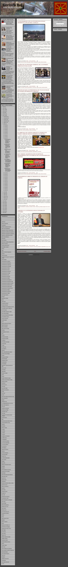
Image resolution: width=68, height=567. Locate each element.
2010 (4, 209)
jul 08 (6, 180)
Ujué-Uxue (3, 546)
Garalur (3, 376)
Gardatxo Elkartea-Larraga (6, 378)
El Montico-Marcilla (5, 336)
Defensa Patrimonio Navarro (6, 323)
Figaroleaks (4, 371)
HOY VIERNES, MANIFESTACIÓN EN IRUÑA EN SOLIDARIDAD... (7, 160)
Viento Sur (3, 555)
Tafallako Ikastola (4, 538)
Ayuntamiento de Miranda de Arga (7, 281)
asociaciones (28, 206)
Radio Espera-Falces (5, 518)
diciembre (5, 116)
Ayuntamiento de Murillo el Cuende (7, 283)
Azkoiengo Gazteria (5, 294)
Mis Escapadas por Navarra (6, 469)
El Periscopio (4, 343)
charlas (34, 206)
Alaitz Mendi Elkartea (5, 236)
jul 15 (6, 136)
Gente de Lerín (4, 384)
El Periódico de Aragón (5, 341)
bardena (31, 206)
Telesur (3, 543)
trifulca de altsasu (43, 173)
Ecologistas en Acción (5, 331)
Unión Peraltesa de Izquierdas (7, 548)
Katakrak (3, 424)
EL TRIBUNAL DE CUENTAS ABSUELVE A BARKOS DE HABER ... (7, 156)
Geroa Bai (3, 386)
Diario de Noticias (5, 326)
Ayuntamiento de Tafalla (6, 293)
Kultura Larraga (4, 427)
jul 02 (6, 188)
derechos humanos (24, 173)
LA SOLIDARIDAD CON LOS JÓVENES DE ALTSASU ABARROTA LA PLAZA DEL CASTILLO (31, 22)
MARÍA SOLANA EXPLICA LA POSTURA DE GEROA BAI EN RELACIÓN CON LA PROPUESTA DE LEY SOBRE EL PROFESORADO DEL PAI (8, 38)
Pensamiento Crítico (5, 498)
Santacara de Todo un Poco (6, 528)
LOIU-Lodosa (4, 459)
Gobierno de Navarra (5, 389)
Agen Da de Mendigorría (6, 228)
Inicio (35, 251)
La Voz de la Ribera (5, 444)
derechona (26, 87)
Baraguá (3, 296)
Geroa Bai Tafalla (4, 388)
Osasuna (3, 488)
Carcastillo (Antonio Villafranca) (7, 308)
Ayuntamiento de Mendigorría (6, 279)
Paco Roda (3, 489)
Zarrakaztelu (4, 560)
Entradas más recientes (22, 251)
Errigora (3, 355)
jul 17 (6, 133)
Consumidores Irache (5, 316)
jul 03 (6, 187)
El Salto (3, 345)
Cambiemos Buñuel (5, 303)
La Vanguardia (4, 439)
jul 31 (6, 125)
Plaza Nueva (4, 508)
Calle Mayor (4, 301)
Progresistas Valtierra (5, 513)
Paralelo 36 (3, 493)
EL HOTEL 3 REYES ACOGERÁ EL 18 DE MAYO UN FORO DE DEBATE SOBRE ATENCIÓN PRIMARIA (10, 23)
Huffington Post (4, 401)
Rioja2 (3, 523)
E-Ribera (3, 330)
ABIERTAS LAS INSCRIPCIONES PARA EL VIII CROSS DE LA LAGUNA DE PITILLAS (10, 44)
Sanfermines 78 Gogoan (6, 526)
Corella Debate (4, 320)
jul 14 (6, 138)
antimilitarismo (23, 206)
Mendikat (3, 466)
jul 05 (6, 184)
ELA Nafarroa (4, 348)
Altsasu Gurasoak (5, 243)
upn (47, 246)
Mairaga (3, 461)
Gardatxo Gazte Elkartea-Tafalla (7, 379)
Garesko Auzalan (4, 381)
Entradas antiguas (47, 251)
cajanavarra (32, 246)
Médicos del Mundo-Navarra (6, 464)
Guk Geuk (3, 393)
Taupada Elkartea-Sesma (6, 541)
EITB (2, 333)
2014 (4, 203)
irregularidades (34, 151)
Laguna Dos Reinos (5, 449)
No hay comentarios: (32, 86)
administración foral (24, 246)
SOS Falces (4, 533)
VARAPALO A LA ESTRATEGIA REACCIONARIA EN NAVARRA (7, 169)
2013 (4, 205)
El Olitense (3, 340)
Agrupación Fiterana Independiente (7, 230)
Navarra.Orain (4, 479)
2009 (4, 211)
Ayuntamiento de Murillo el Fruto (7, 284)
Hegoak (3, 399)
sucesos (40, 87)
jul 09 (6, 178)
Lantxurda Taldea (4, 454)
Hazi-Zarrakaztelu (5, 398)
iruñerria (32, 173)
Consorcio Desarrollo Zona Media (7, 315)
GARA (3, 374)
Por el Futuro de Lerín (5, 511)
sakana (39, 173)
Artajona (3, 253)
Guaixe (3, 391)
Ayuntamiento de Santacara (6, 291)
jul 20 (6, 129)
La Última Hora (4, 437)
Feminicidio (3, 369)
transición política (44, 87)
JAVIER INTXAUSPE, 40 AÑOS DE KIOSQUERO (9, 87)
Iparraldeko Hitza (4, 411)
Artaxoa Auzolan (4, 255)
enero (5, 199)
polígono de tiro (45, 206)
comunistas (22, 87)
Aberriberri (3, 221)
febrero (5, 197)
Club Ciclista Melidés (5, 313)
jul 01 (6, 190)
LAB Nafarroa (4, 447)
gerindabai (30, 87)
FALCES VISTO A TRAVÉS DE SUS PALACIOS (9, 28)
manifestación (36, 173)
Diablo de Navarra (5, 325)
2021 (4, 109)
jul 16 (6, 135)
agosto (5, 122)
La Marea (3, 432)
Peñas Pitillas (4, 503)
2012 (4, 206)
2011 (4, 208)
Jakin (2, 419)
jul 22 (6, 126)
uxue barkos (39, 151)
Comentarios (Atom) (36, 254)
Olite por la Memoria (5, 486)
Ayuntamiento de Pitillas (6, 289)
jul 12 (6, 174)
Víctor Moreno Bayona (5, 553)
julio (4, 123)
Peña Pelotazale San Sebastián (7, 499)
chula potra (37, 206)
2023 (4, 106)
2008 (4, 212)
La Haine (3, 429)
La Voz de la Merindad (5, 442)
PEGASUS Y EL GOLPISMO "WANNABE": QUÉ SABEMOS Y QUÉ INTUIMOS (9, 68)
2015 (4, 202)
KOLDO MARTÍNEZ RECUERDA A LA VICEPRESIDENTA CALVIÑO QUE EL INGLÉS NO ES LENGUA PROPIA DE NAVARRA (7, 77)
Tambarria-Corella (5, 540)
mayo (5, 193)
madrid (37, 87)
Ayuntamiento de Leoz (5, 274)
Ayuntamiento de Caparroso (6, 264)
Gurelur (3, 394)
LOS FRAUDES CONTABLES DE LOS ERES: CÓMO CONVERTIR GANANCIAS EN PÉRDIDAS (7, 50)
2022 (4, 108)
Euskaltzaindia (4, 362)
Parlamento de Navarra (5, 496)
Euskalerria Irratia (5, 360)
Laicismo (3, 451)
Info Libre (3, 406)
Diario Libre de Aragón (5, 328)
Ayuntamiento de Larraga (6, 273)
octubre (5, 119)
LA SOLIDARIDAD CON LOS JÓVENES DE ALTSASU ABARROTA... (7, 141)
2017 (4, 115)
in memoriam (34, 87)
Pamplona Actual (4, 491)
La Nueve (3, 434)
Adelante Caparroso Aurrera (6, 226)
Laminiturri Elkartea (5, 452)
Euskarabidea (4, 363)
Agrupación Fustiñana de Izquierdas (8, 231)
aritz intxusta (23, 151)
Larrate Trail (4, 456)
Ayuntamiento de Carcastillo (6, 266)
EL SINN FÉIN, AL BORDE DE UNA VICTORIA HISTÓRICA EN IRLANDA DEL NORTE (10, 96)
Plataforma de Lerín (5, 506)
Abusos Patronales (5, 223)
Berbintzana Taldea (5, 298)
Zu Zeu (3, 563)
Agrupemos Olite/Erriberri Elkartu (7, 235)
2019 (4, 112)
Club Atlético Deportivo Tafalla (7, 311)
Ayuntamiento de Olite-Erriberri (7, 286)
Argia (2, 250)
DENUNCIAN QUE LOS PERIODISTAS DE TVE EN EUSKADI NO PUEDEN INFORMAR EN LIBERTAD (33, 90)
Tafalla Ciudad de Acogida (6, 536)
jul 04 (6, 185)
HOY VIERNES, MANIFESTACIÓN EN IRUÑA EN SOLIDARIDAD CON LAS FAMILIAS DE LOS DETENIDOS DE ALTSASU (34, 155)
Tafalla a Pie (4, 535)
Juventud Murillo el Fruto (6, 422)
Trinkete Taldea (4, 545)
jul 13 (6, 172)
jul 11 (6, 175)
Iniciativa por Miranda (5, 408)
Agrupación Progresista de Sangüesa (8, 233)
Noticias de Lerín (4, 484)
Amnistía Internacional (5, 245)
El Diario (3, 335)
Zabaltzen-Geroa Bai (5, 558)
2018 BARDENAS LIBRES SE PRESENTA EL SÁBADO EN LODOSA (7, 165)
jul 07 (6, 181)
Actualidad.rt (4, 225)
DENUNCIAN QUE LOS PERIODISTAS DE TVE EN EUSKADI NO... (7, 151)
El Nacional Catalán (5, 338)
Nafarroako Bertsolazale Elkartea (7, 474)
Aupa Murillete (4, 259)
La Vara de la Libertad (5, 441)
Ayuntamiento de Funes (6, 269)
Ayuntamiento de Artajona (6, 261)
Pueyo (3, 516)
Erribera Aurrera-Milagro (6, 353)
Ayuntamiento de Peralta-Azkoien (7, 288)
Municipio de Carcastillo (6, 471)
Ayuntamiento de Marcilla (6, 276)
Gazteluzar (3, 383)
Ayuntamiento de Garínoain (6, 271)
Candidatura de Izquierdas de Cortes (8, 306)
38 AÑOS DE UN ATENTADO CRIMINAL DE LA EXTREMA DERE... (7, 146)
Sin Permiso (4, 531)
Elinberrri (3, 350)
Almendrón (3, 238)
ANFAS (3, 248)
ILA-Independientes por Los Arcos (7, 403)
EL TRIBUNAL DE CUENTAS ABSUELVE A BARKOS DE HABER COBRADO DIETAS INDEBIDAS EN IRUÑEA (32, 133)
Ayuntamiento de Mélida (6, 278)
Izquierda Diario (4, 417)
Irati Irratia (3, 413)
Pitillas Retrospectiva (5, 504)
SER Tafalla (4, 530)
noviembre (5, 118)
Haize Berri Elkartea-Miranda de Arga (8, 396)
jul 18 (6, 132)
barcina (28, 246)
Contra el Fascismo (5, 318)
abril (4, 194)
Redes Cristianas (4, 521)
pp (46, 246)
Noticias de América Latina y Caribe (7, 483)
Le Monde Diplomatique (6, 457)
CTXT (3, 321)
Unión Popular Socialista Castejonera (8, 550)
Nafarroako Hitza (4, 476)
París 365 (3, 494)
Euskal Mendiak (4, 358)
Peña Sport (3, 501)
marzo (5, 196)
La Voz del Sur (4, 446)
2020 (4, 111)
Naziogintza (4, 481)
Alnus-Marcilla (4, 240)
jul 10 (6, 177)
